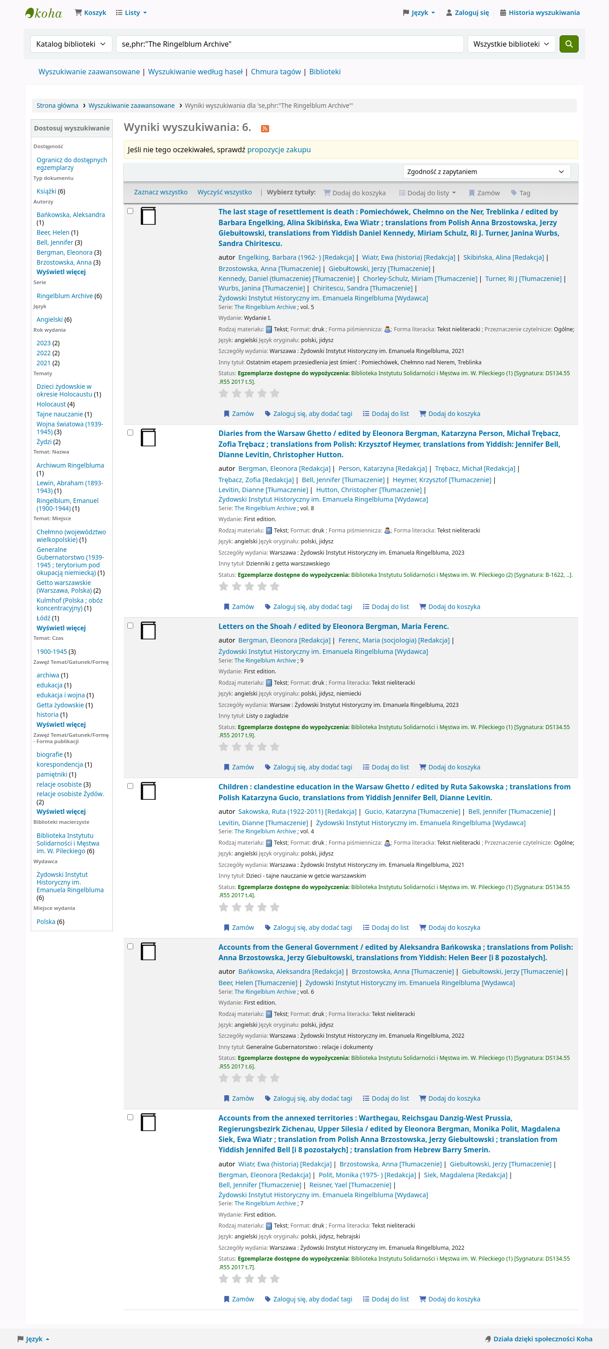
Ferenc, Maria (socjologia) (394, 640)
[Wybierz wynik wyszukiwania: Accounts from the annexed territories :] (130, 1117)
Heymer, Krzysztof (442, 479)
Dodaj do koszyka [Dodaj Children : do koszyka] (449, 927)
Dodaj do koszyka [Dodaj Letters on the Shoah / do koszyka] (449, 767)
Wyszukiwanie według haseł (195, 72)
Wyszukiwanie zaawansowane (89, 72)
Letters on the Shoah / (333, 626)
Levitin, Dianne (263, 489)
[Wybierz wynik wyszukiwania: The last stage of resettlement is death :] (130, 211)
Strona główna (57, 105)
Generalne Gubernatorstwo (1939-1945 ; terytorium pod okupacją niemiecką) (70, 561)
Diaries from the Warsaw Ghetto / (389, 443)
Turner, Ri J (523, 278)
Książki (46, 191)
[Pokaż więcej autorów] (61, 271)
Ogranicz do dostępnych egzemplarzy (72, 163)
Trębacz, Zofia (256, 479)
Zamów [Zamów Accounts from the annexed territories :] (238, 1299)
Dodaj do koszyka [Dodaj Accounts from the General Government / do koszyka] (449, 1098)
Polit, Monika (367, 1174)
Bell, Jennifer (55, 242)
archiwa (48, 675)
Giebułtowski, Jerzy (380, 268)
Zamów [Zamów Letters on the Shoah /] (238, 767)
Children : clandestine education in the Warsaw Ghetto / (394, 792)
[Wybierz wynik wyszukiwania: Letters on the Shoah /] (130, 626)
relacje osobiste (59, 784)
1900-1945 (52, 651)
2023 (44, 342)
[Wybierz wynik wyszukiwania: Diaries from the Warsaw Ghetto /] (130, 432)
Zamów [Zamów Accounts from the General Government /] (238, 1098)
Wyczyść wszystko (225, 192)
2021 (44, 362)
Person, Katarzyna (382, 468)
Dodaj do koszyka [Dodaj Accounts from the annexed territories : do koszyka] (449, 1299)
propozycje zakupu (279, 150)
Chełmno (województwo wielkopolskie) (71, 535)
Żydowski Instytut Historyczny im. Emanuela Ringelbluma (70, 882)
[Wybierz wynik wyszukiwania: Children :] (130, 786)
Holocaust (51, 404)
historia (48, 714)
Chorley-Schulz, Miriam (420, 278)
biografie (50, 754)
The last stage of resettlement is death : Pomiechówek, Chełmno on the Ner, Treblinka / (388, 227)
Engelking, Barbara (296, 257)
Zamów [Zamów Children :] (238, 927)
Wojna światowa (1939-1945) (70, 428)
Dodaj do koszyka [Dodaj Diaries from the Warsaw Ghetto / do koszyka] (449, 606)
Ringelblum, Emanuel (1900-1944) (68, 504)
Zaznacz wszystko (161, 192)
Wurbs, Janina (261, 288)
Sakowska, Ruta (297, 811)
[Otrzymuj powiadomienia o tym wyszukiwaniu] (265, 127)
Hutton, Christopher (369, 489)
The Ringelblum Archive (265, 307)
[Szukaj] (569, 44)
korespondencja (60, 764)
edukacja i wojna (61, 695)
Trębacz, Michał (475, 468)
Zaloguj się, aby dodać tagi (308, 413)
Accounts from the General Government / (395, 952)
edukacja (50, 685)
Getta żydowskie (60, 705)
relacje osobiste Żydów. (70, 793)
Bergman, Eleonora (65, 252)
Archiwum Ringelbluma (70, 465)
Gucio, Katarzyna (412, 811)
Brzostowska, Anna (64, 262)
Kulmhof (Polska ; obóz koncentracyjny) (70, 604)
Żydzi (44, 441)
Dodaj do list (385, 413)
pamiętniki (52, 774)
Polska (46, 921)
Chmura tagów (276, 72)
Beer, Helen (53, 232)
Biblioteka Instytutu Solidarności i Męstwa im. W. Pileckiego (68, 843)
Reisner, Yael (350, 1184)
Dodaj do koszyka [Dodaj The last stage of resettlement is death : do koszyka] (449, 413)
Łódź (43, 618)
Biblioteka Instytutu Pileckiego (48, 13)
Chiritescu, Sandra (363, 288)
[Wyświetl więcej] (61, 628)
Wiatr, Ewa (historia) (408, 257)
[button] (90, 12)
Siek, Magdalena (466, 1174)
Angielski (50, 319)
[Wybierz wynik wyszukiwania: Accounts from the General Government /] (130, 946)
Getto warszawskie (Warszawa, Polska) (64, 586)
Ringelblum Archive (65, 295)
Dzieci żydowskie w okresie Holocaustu (64, 390)
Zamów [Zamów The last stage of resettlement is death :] (238, 413)
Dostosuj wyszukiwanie (72, 128)
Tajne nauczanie (60, 414)
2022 (44, 352)
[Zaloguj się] (467, 12)
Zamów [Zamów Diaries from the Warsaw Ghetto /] (238, 606)
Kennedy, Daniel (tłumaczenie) (286, 278)
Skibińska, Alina (504, 257)
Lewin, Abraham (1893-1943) (70, 487)
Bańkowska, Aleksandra (71, 214)
